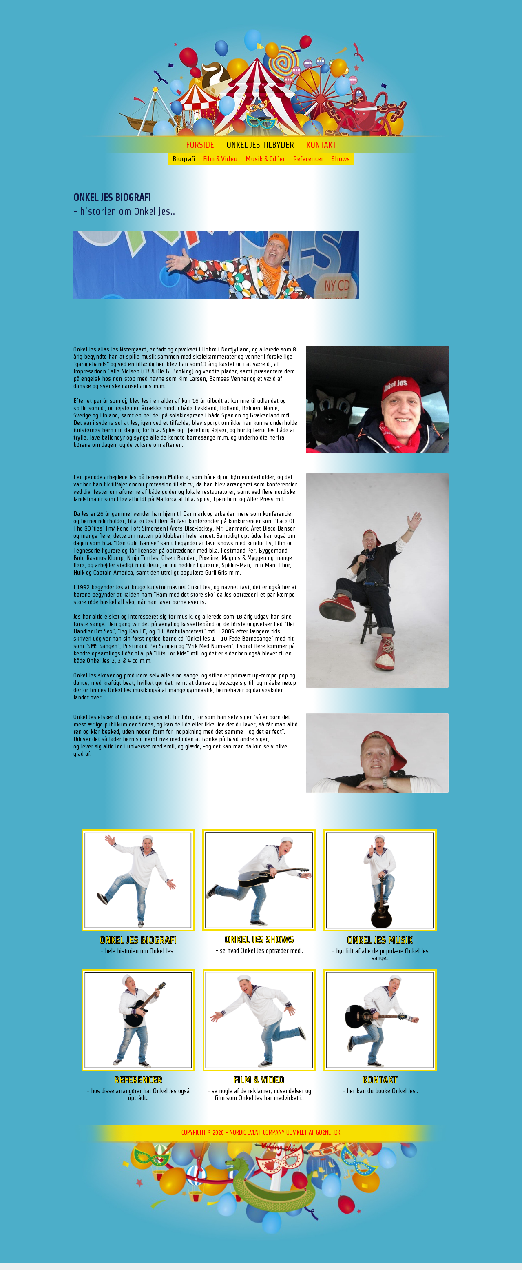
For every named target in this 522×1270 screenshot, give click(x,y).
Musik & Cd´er (265, 158)
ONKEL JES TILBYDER (260, 144)
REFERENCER (138, 1080)
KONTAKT (380, 1080)
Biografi (184, 158)
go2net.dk (328, 1132)
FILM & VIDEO (259, 1080)
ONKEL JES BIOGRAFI (138, 940)
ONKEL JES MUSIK (380, 940)
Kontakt (321, 144)
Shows (341, 158)
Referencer (308, 158)
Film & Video (220, 158)
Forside (200, 144)
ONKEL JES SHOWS (259, 939)
